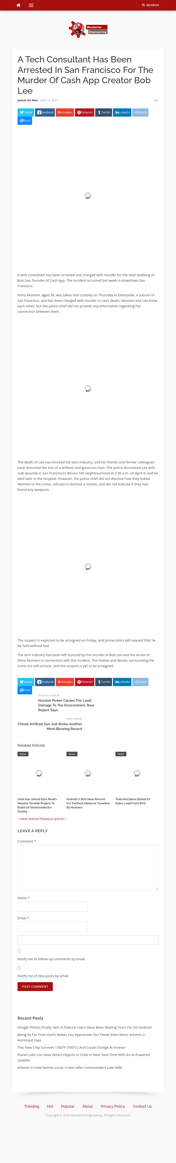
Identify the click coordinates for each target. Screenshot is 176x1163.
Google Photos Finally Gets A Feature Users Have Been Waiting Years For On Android (85, 1027)
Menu (29, 5)
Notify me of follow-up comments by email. (52, 959)
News (23, 754)
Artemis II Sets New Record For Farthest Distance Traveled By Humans (87, 803)
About (87, 1106)
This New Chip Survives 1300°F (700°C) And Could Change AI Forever (72, 1047)
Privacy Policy (113, 1106)
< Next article (28, 818)
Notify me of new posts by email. (43, 975)
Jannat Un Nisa (28, 100)
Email (23, 918)
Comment (27, 841)
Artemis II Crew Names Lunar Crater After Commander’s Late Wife (70, 1067)
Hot (50, 1106)
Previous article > (53, 818)
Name (24, 898)
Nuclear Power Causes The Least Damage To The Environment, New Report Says (66, 705)
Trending (31, 1106)
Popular (68, 1106)
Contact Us (142, 1106)
